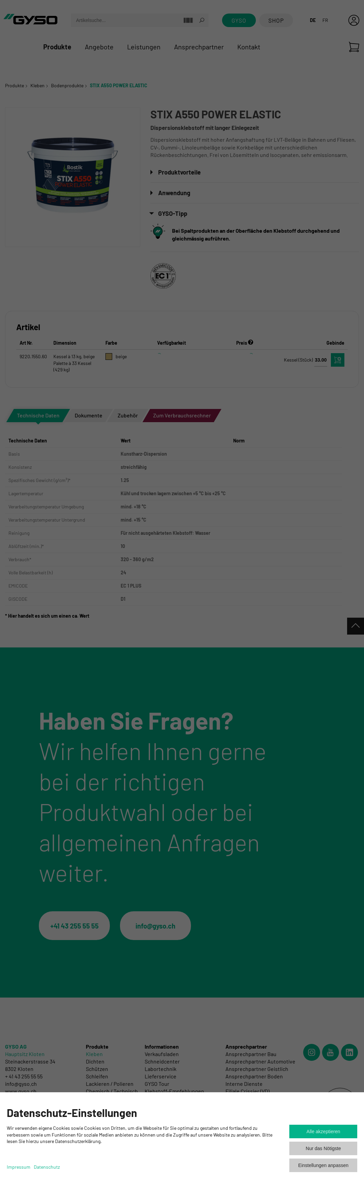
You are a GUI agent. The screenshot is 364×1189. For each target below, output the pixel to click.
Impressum (18, 1167)
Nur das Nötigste (323, 1148)
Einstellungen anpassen (323, 1165)
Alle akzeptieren (323, 1131)
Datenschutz (47, 1167)
